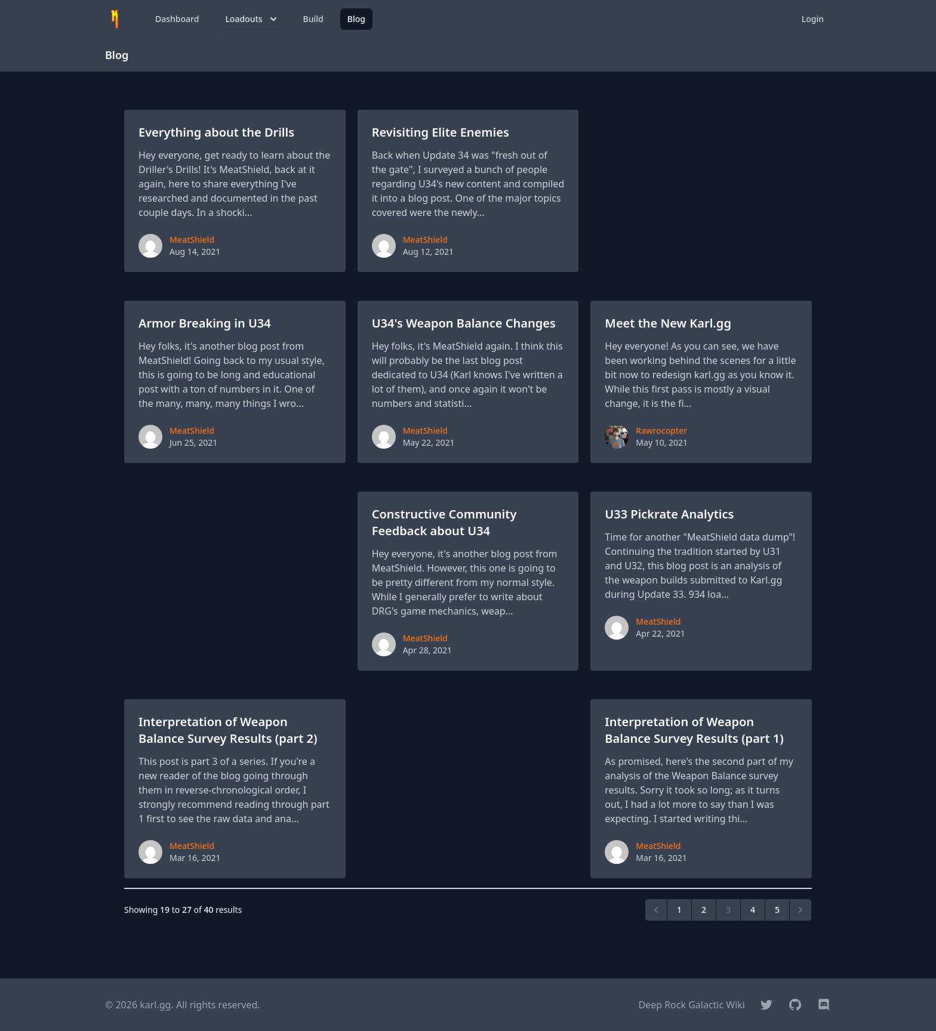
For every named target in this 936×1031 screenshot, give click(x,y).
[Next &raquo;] (800, 910)
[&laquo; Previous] (656, 910)
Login (813, 18)
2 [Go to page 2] (703, 909)
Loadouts (252, 19)
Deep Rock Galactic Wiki (691, 1004)
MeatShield (192, 239)
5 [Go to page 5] (777, 909)
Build (313, 18)
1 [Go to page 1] (679, 909)
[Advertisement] (701, 191)
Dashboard (177, 18)
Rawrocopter (661, 430)
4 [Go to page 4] (752, 909)
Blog (356, 18)
